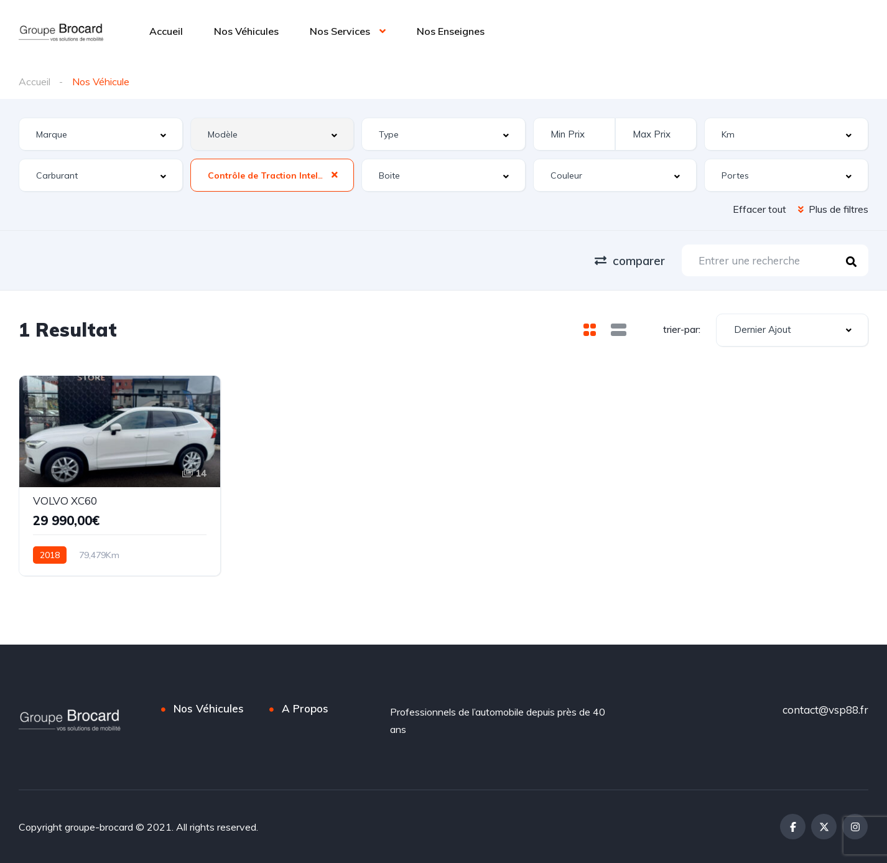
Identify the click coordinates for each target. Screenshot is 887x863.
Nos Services (340, 31)
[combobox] (101, 134)
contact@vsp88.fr (825, 709)
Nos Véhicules (246, 31)
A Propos (305, 708)
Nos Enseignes (451, 31)
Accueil (166, 31)
